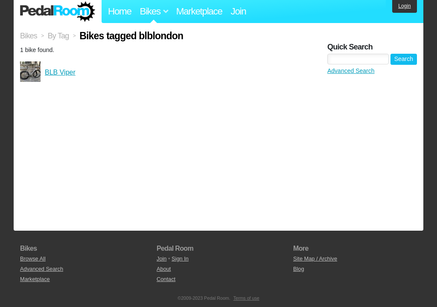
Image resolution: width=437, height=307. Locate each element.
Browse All (33, 258)
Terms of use (246, 298)
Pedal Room (57, 11)
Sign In (180, 258)
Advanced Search (351, 70)
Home (119, 11)
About (164, 269)
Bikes (28, 36)
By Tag (58, 36)
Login (404, 6)
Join (238, 11)
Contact (166, 279)
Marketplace (199, 11)
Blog (298, 269)
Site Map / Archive (315, 258)
